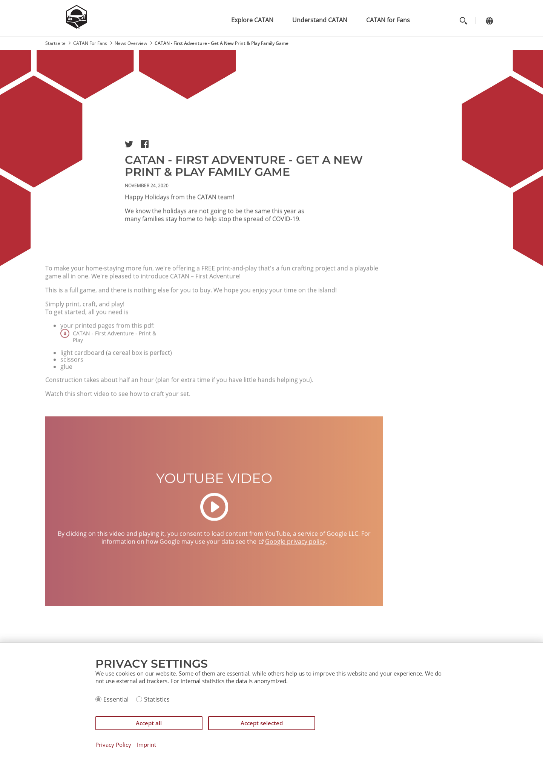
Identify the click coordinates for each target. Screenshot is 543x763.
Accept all (149, 723)
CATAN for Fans (388, 20)
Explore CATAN (252, 20)
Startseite (55, 43)
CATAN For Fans (90, 43)
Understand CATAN (319, 20)
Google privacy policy (295, 555)
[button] (129, 144)
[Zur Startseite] (76, 26)
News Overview (131, 43)
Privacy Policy (113, 745)
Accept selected (262, 723)
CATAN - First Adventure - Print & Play (114, 350)
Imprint (146, 745)
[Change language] (489, 20)
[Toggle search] (463, 20)
